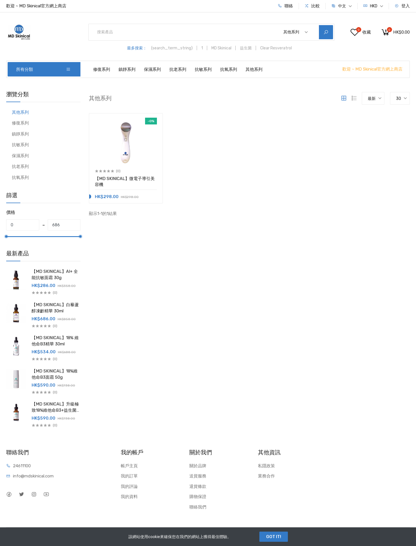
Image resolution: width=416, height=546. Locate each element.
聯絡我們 (197, 507)
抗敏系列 (203, 69)
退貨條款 (197, 486)
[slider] (6, 236)
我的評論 (129, 486)
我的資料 (129, 496)
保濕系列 (152, 69)
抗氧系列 (228, 69)
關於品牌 (197, 465)
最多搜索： (137, 48)
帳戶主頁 (129, 465)
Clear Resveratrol (276, 48)
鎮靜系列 (127, 69)
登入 (402, 5)
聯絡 (285, 5)
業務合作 (266, 476)
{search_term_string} (172, 48)
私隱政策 (266, 465)
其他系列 (254, 69)
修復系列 (101, 69)
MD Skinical (221, 48)
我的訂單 (129, 476)
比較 (312, 5)
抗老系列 (177, 69)
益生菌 (246, 48)
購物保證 (197, 496)
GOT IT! (273, 536)
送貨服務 (197, 476)
